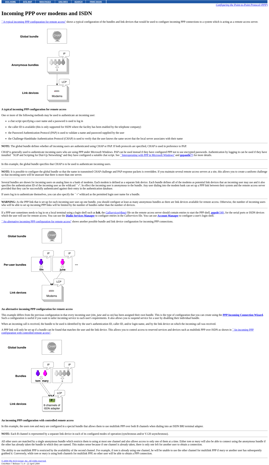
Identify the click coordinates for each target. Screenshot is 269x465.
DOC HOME (10, 2)
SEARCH (78, 2)
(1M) (217, 212)
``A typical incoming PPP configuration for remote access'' (33, 21)
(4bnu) (116, 212)
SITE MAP (27, 2)
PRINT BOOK (96, 2)
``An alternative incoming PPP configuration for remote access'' (36, 221)
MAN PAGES (45, 2)
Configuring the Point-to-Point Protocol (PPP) (242, 4)
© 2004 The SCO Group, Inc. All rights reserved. (23, 460)
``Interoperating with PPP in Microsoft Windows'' (147, 155)
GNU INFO (63, 2)
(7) (186, 155)
